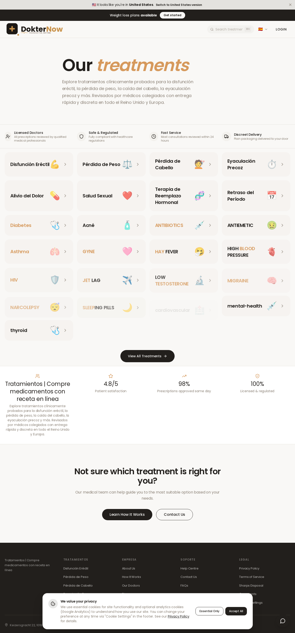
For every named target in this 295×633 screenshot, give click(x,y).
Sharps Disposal (251, 585)
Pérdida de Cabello (78, 585)
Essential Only (209, 611)
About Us (128, 568)
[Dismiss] (290, 5)
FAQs (184, 585)
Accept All (236, 611)
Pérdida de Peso (75, 577)
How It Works (131, 577)
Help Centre (189, 568)
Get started (172, 15)
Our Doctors (131, 585)
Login (281, 29)
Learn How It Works (127, 514)
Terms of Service (251, 577)
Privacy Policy (249, 568)
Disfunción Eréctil (75, 568)
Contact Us (174, 514)
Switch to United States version (179, 5)
